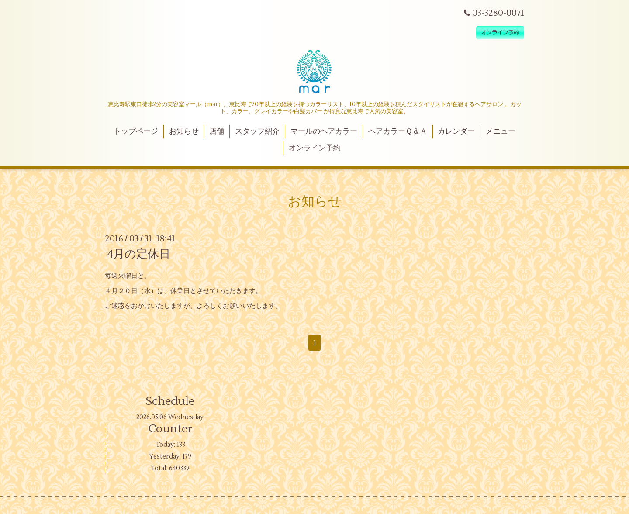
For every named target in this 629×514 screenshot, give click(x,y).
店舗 (216, 131)
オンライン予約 (315, 148)
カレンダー (456, 131)
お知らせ (184, 131)
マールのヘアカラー (323, 131)
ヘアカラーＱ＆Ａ (397, 131)
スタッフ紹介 (257, 131)
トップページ (136, 131)
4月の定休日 (138, 254)
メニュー (500, 131)
